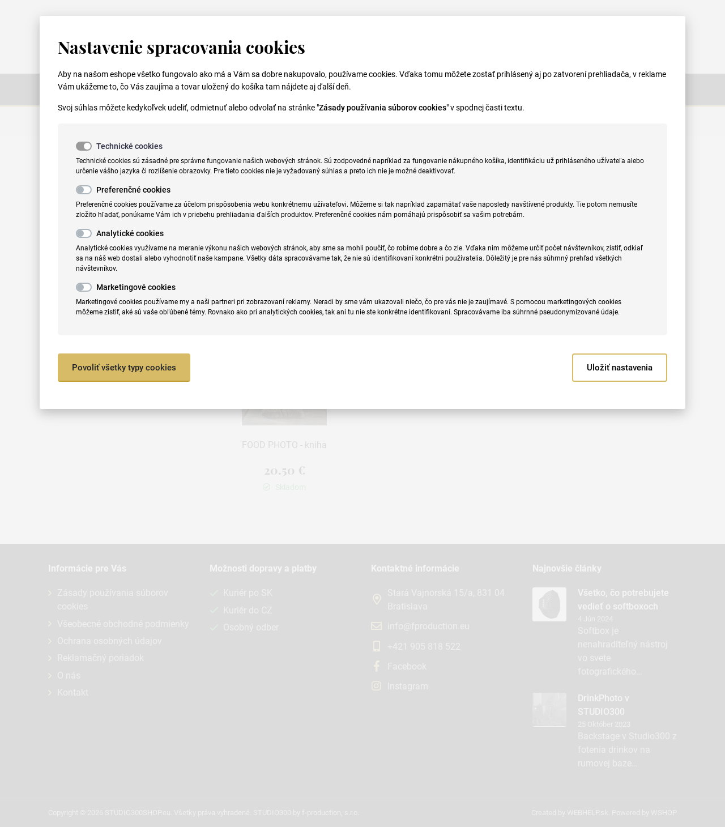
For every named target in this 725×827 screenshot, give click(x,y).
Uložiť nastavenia (619, 368)
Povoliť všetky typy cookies (124, 368)
